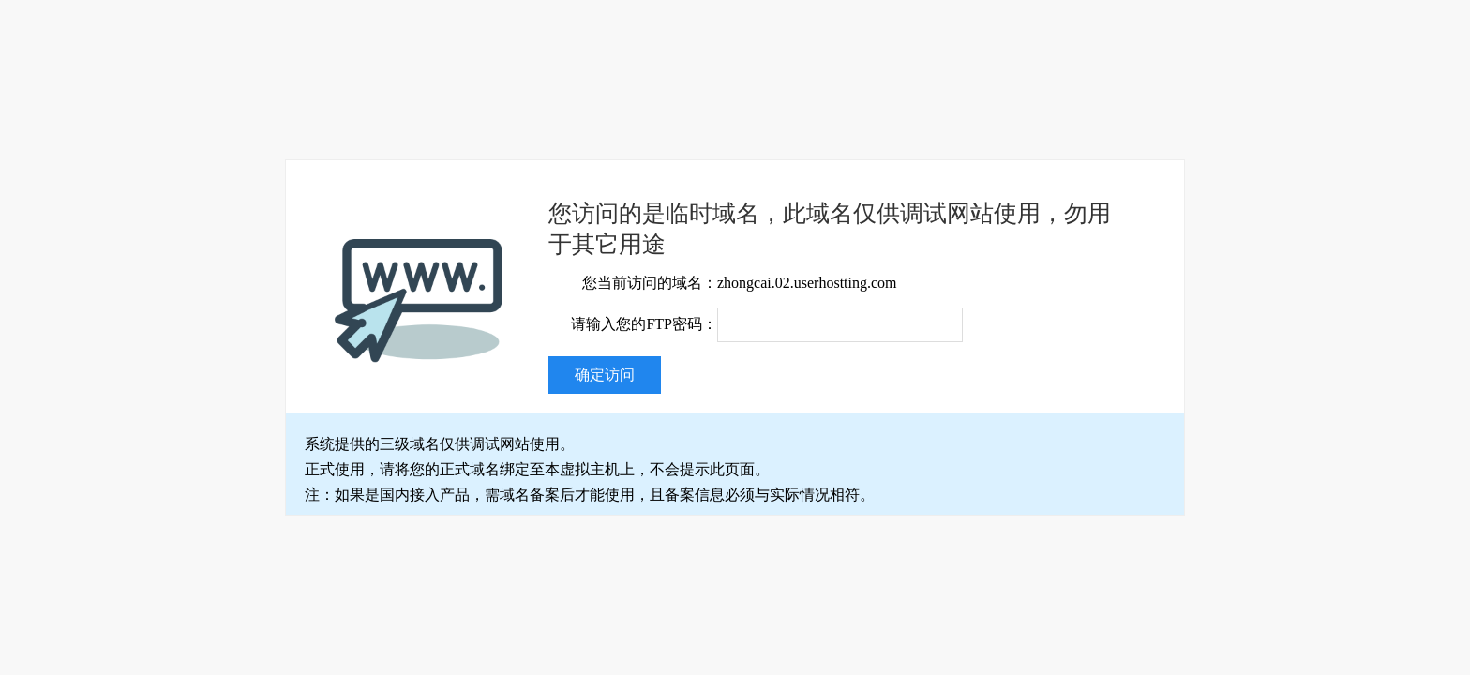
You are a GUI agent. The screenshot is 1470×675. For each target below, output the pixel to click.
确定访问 (605, 374)
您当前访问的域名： (649, 283)
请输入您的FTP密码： (644, 324)
